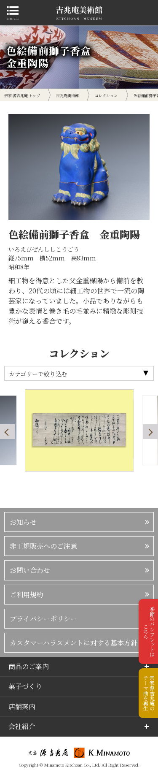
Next (150, 431)
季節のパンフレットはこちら (148, 631)
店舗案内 (21, 706)
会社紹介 (21, 726)
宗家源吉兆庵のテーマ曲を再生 (148, 693)
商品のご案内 (28, 666)
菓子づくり (25, 686)
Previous (7, 431)
